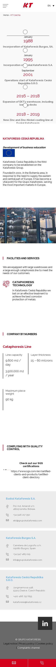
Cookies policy (44, 643)
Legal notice (10, 643)
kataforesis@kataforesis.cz (27, 602)
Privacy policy (26, 643)
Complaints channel (28, 647)
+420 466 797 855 (22, 596)
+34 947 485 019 (21, 554)
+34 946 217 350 (21, 514)
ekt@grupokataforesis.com (27, 520)
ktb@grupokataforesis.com (27, 560)
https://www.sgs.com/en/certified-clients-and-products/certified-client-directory (31, 474)
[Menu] (5, 6)
